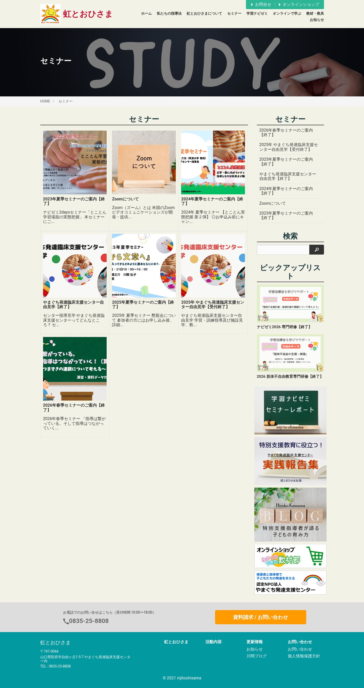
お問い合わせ (300, 649)
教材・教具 (315, 13)
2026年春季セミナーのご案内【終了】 (286, 132)
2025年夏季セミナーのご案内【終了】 (286, 161)
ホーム (146, 13)
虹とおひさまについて (204, 13)
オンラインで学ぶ (287, 13)
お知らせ (317, 20)
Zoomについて (272, 203)
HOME (45, 101)
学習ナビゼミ (257, 13)
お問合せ (260, 4)
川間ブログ (256, 656)
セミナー (234, 13)
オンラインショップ (298, 4)
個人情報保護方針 (304, 656)
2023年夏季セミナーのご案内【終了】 (286, 215)
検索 (290, 236)
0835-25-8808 (89, 620)
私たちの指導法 (169, 13)
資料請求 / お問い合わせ (260, 617)
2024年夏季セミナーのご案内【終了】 (286, 191)
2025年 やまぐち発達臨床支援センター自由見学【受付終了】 (288, 147)
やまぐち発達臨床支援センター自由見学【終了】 (287, 176)
